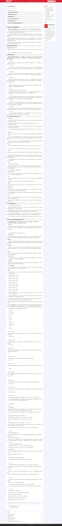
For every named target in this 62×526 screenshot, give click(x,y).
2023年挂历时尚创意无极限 (48, 37)
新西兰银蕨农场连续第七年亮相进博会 (51, 24)
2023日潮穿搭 (47, 40)
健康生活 (10, 3)
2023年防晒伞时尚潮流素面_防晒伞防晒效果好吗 (51, 10)
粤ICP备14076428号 (31, 525)
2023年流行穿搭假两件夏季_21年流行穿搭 (50, 16)
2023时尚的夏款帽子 (47, 17)
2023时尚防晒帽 (47, 13)
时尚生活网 (17, 524)
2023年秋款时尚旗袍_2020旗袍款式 (49, 9)
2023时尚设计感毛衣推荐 (10, 519)
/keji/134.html (11, 503)
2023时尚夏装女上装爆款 (10, 515)
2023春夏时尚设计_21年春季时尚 (11, 518)
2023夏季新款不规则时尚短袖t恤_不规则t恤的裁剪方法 (14, 521)
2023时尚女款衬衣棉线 (48, 30)
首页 (7, 3)
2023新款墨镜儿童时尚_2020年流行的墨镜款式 (51, 31)
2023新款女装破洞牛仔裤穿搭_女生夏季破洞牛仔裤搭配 (52, 34)
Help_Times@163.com (48, 524)
